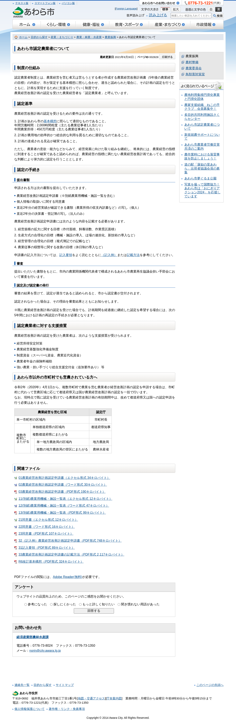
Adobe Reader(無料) (67, 577)
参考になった (37, 604)
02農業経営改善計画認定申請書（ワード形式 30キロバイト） (60, 485)
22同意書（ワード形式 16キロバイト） (44, 527)
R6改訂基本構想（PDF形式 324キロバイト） (49, 561)
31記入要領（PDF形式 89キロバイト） (44, 548)
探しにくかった (64, 604)
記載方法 (133, 255)
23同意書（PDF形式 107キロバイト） (43, 533)
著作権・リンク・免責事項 (67, 709)
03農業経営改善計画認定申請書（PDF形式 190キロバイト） (60, 492)
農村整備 (192, 62)
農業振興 (110, 37)
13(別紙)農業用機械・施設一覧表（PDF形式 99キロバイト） (60, 513)
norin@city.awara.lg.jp (45, 650)
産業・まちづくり (62, 37)
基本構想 (50, 121)
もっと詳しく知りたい (98, 604)
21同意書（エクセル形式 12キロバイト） (46, 520)
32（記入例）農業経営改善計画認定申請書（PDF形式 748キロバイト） (68, 541)
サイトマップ (65, 685)
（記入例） (109, 255)
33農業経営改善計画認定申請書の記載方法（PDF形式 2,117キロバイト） (69, 554)
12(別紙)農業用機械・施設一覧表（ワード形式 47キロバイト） (61, 505)
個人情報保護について (29, 709)
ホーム (23, 37)
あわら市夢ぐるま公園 (200, 178)
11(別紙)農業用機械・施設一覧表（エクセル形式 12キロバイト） (63, 499)
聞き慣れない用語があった (140, 604)
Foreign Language (126, 8)
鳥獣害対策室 (195, 74)
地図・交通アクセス (91, 698)
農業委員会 (194, 68)
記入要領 (65, 255)
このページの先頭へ (210, 685)
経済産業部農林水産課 (32, 637)
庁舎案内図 (114, 698)
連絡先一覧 (22, 685)
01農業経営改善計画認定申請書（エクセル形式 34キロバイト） (62, 478)
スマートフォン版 (45, 3)
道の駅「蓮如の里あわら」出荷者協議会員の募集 (202, 168)
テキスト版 (21, 3)
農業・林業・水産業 (89, 37)
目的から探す (39, 37)
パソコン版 (68, 3)
